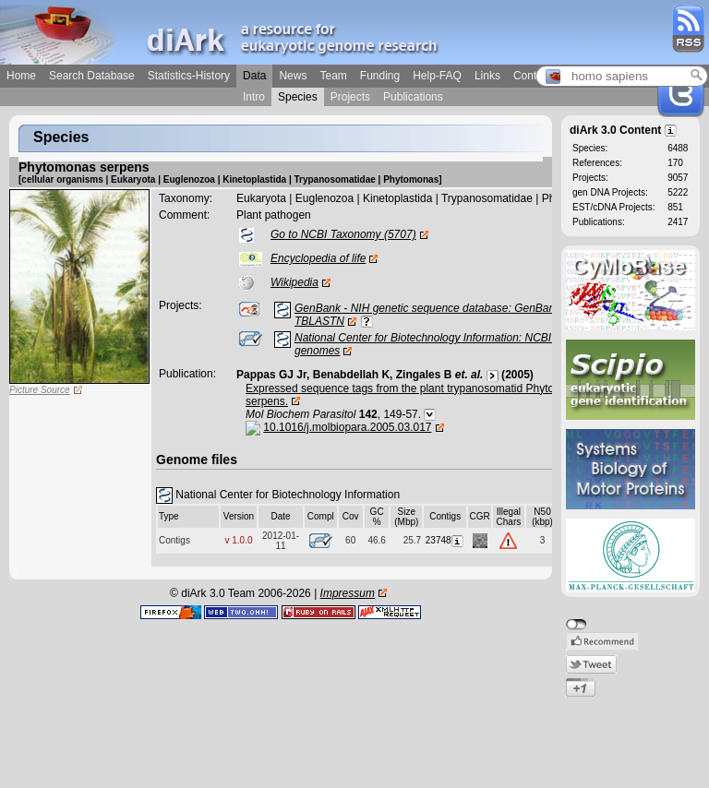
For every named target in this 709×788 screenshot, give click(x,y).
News (292, 75)
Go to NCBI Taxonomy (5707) (343, 234)
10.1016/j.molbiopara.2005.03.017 (347, 427)
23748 (445, 540)
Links (487, 75)
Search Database (92, 75)
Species (298, 96)
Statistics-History (189, 75)
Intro (254, 96)
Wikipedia (294, 282)
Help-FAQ (437, 75)
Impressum (347, 593)
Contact (532, 75)
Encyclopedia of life (318, 258)
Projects (350, 96)
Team (332, 75)
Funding (380, 75)
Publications (413, 96)
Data (254, 75)
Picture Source (39, 390)
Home (21, 75)
